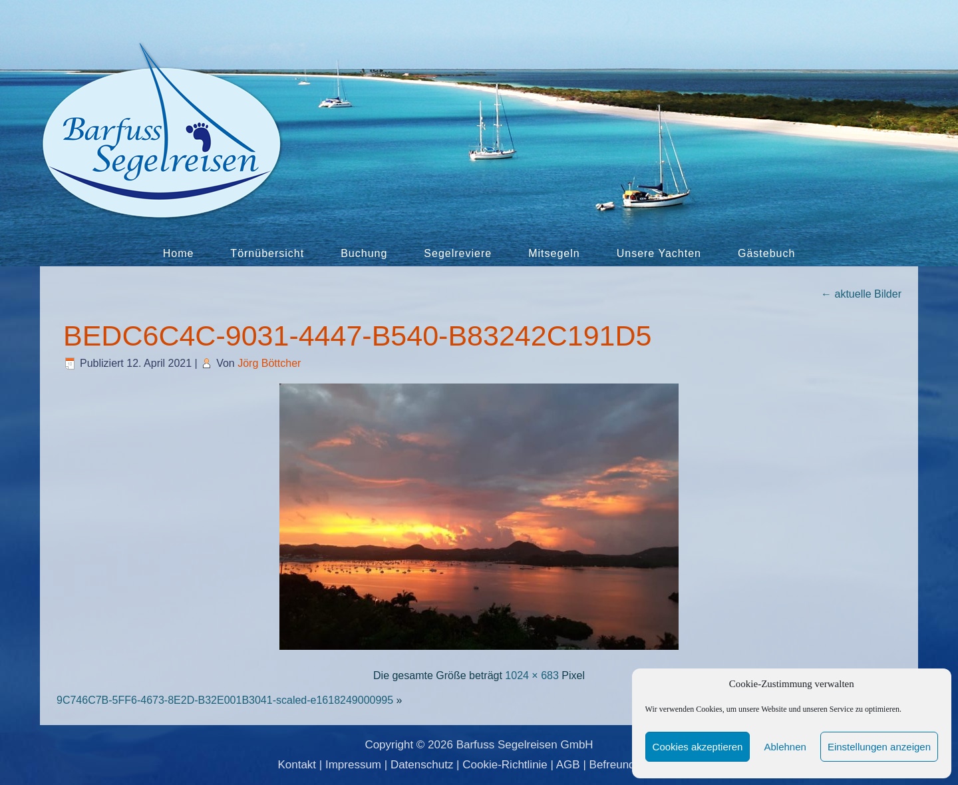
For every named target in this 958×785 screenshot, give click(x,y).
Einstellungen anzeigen (879, 746)
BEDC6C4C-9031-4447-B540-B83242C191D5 (357, 336)
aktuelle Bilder (861, 294)
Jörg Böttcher (269, 363)
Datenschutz (422, 764)
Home (178, 253)
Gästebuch (766, 253)
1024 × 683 (532, 675)
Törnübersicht (267, 253)
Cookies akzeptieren (698, 746)
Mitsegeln (553, 253)
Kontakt (296, 764)
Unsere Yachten (659, 253)
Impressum (353, 764)
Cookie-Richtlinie (505, 764)
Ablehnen (785, 746)
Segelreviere (458, 253)
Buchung (364, 253)
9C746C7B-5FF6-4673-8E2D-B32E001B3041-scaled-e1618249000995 (225, 700)
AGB (568, 764)
